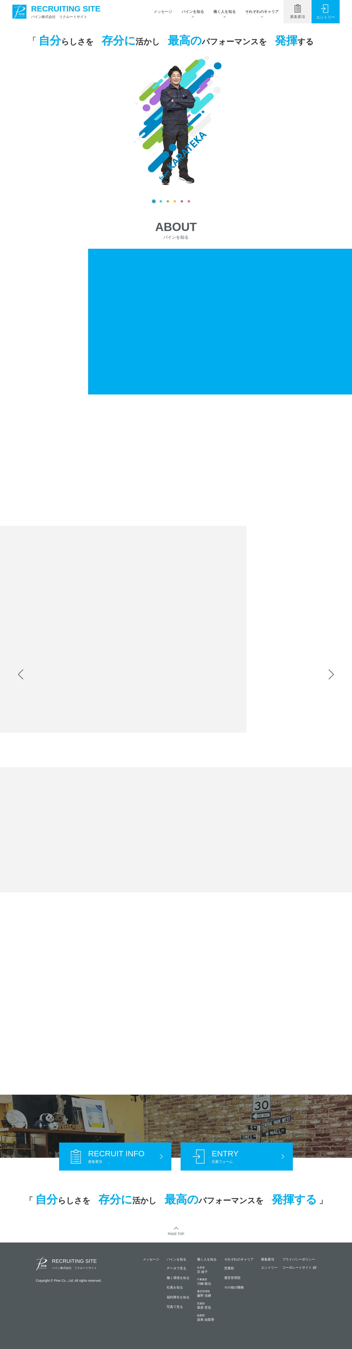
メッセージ (163, 12)
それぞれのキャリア (262, 12)
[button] (21, 674)
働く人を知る (224, 12)
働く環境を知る (178, 1278)
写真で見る (175, 1307)
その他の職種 (234, 1287)
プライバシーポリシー (298, 1259)
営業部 (229, 1268)
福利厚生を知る (178, 1297)
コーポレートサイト (297, 1267)
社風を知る (175, 1287)
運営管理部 (232, 1278)
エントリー (269, 1267)
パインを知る (193, 12)
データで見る (176, 1268)
